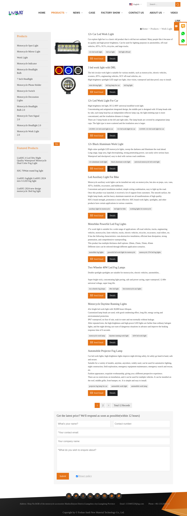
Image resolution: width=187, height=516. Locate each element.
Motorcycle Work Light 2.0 (28, 133)
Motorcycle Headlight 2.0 (29, 125)
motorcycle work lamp (97, 336)
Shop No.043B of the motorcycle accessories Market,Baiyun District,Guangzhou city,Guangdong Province (71, 504)
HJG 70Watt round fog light (30, 170)
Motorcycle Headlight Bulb (27, 71)
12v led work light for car (126, 129)
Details (112, 59)
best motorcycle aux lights (132, 289)
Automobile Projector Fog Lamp (105, 350)
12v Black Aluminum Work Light (105, 144)
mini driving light (95, 85)
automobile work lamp (139, 386)
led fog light (128, 85)
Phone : (151, 504)
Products (154, 29)
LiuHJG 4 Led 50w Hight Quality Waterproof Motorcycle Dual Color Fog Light (31, 160)
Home (144, 29)
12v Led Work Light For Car (103, 100)
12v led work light (95, 52)
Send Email (96, 58)
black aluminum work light (120, 162)
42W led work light (139, 336)
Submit (63, 476)
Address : (23, 504)
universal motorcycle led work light (147, 162)
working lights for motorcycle (140, 209)
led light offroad (124, 52)
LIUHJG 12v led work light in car (101, 129)
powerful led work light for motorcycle (121, 252)
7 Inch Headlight (25, 79)
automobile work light (119, 386)
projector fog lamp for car (98, 386)
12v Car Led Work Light (101, 34)
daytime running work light (119, 336)
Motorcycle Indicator (27, 63)
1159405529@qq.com (135, 504)
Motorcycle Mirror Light (28, 51)
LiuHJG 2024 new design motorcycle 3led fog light (29, 189)
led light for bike (120, 209)
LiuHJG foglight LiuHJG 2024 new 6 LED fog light (31, 179)
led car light (110, 52)
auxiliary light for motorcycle (99, 209)
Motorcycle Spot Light (27, 45)
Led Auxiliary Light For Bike (103, 177)
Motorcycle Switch (26, 91)
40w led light (114, 289)
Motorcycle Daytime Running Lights (107, 303)
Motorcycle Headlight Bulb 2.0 (27, 108)
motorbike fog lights (96, 252)
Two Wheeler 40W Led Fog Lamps (106, 267)
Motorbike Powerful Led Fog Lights (107, 224)
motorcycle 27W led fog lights (150, 252)
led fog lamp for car (113, 85)
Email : (123, 504)
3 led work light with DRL (102, 67)
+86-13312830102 (162, 504)
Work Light (22, 57)
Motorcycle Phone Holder (29, 85)
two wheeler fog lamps (97, 289)
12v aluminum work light (98, 162)
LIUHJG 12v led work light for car (151, 129)
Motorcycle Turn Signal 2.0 (28, 118)
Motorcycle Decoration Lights (28, 99)
